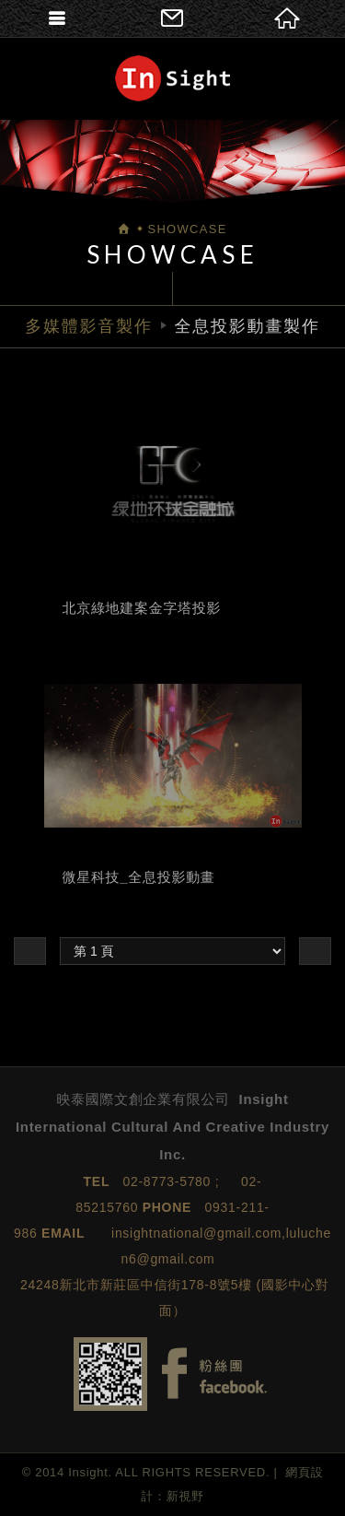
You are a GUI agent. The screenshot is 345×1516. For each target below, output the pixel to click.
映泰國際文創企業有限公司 (172, 78)
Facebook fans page (214, 1374)
